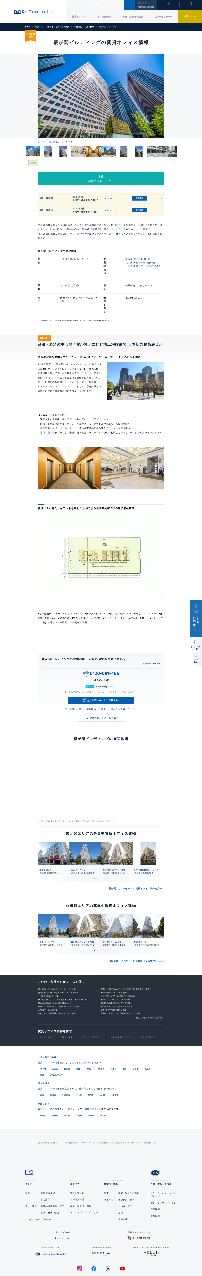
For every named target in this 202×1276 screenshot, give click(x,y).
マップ (112, 662)
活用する (108, 1175)
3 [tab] (99, 853)
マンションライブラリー (38, 1195)
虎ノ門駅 (138, 259)
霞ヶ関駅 (141, 262)
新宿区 (91, 1070)
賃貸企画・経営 (126, 1175)
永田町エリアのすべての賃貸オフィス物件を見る (135, 936)
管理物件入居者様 (146, 7)
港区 (42, 1070)
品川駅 (67, 1090)
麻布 (125, 1044)
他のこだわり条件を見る (149, 993)
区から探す (67, 1012)
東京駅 (43, 1090)
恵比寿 (101, 1044)
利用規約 (118, 1263)
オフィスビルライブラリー (84, 1188)
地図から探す (146, 1012)
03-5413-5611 (101, 655)
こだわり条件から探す (119, 1012)
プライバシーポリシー (96, 1263)
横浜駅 (103, 1090)
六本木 (55, 1044)
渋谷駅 (79, 1090)
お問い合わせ (190, 16)
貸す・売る (31, 1181)
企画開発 (123, 1194)
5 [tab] (104, 853)
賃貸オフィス (77, 1168)
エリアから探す (45, 1012)
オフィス (85, 5)
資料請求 (139, 198)
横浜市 (116, 1070)
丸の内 (148, 1044)
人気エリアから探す (50, 1032)
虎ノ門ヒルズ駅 (144, 266)
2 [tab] (97, 853)
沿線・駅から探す (90, 1012)
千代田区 (65, 259)
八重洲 (113, 1044)
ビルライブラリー (163, 16)
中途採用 (155, 1191)
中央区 (79, 1070)
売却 (120, 1188)
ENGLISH (142, 3)
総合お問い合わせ (69, 1263)
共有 (196, 662)
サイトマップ (135, 1263)
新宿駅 (91, 1090)
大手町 (136, 1044)
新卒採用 (155, 1184)
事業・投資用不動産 (133, 16)
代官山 (89, 1044)
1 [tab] (94, 853)
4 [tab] (102, 853)
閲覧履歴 (168, 7)
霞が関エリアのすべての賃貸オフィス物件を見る (135, 863)
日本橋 (67, 1044)
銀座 (42, 1050)
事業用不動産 (101, 5)
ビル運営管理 (104, 16)
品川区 (103, 1070)
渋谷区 (53, 1070)
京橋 (78, 1044)
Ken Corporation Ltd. (33, 12)
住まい (72, 5)
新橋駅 (55, 1090)
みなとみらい (56, 1050)
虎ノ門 (43, 1044)
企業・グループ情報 (123, 5)
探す (27, 1168)
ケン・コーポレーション (163, 1178)
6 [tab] (107, 853)
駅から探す (45, 1078)
